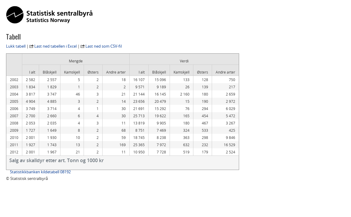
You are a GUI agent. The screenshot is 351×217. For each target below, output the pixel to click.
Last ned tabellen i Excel (55, 46)
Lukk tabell (16, 46)
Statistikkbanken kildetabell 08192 (40, 172)
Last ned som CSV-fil (103, 46)
